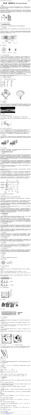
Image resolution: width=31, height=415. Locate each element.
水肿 (7, 234)
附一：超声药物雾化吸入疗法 (7, 413)
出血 (26, 235)
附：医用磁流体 (5, 411)
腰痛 (9, 380)
